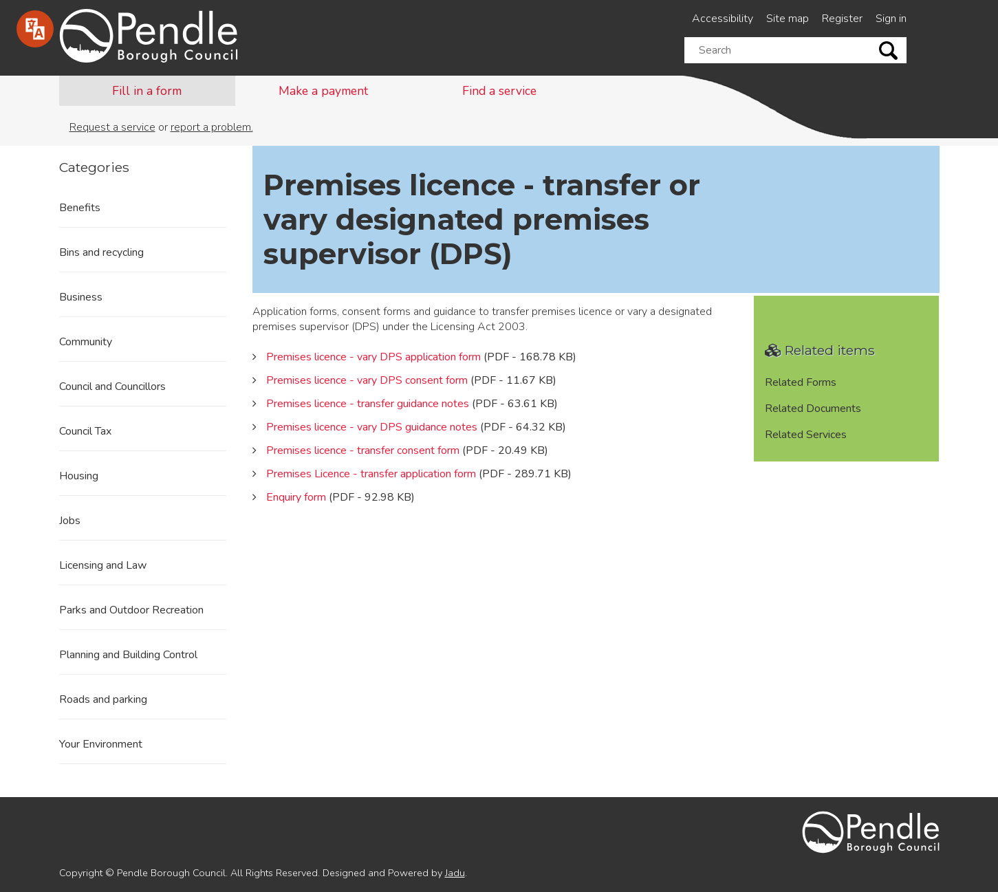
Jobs (69, 520)
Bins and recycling (101, 252)
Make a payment (323, 91)
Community (85, 341)
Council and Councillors (112, 386)
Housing (78, 475)
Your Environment (100, 744)
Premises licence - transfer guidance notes (367, 403)
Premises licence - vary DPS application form (373, 357)
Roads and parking (103, 699)
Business (80, 297)
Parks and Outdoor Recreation (131, 610)
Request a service (112, 127)
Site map (787, 18)
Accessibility (722, 18)
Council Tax (85, 431)
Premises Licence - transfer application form (371, 473)
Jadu (455, 873)
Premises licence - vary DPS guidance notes (371, 427)
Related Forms (800, 382)
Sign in (891, 18)
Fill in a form (147, 91)
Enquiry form (296, 497)
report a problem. (212, 127)
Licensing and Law (103, 565)
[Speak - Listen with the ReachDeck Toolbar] (35, 28)
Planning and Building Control (128, 654)
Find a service (499, 91)
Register (842, 18)
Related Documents (813, 408)
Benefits (79, 207)
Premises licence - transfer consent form (362, 450)
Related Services (806, 434)
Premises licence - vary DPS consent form (367, 380)
